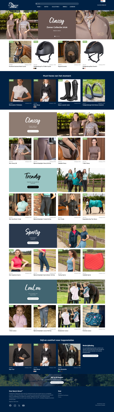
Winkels (65, 6)
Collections (55, 6)
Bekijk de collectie (57, 30)
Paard (38, 6)
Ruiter (46, 6)
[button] (8, 24)
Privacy (59, 397)
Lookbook (72, 6)
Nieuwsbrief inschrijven (56, 382)
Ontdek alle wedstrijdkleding (90, 355)
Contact (60, 393)
